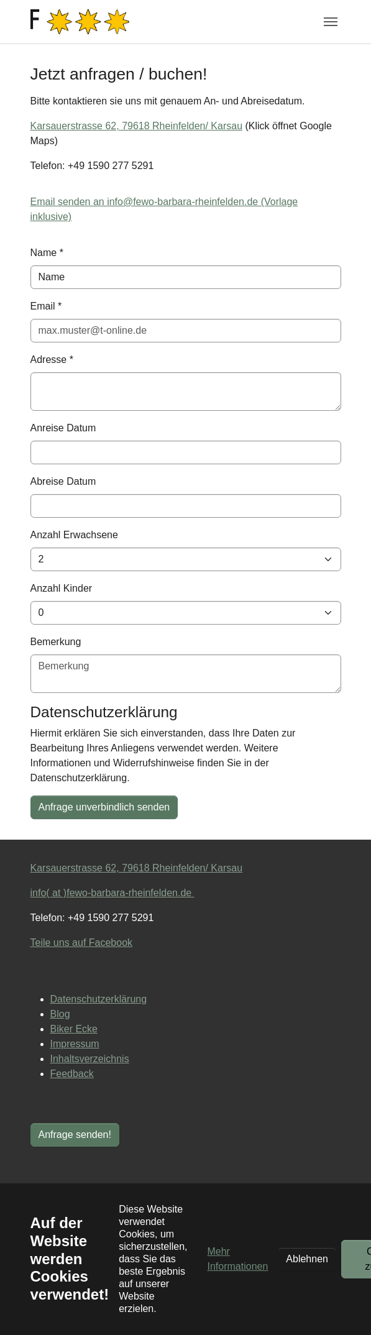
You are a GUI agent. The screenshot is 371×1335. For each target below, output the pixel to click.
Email (46, 306)
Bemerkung (55, 641)
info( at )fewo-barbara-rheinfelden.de (112, 893)
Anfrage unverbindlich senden (104, 807)
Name (46, 252)
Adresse (51, 359)
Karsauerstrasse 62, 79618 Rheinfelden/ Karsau (136, 126)
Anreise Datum (63, 428)
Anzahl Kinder (61, 588)
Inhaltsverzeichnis (89, 1058)
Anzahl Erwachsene (74, 535)
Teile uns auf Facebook (81, 942)
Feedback (72, 1073)
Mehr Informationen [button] (237, 1259)
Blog (60, 1014)
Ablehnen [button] (307, 1259)
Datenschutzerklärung (98, 999)
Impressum (74, 1044)
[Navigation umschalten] (330, 21)
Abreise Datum (63, 481)
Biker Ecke (74, 1029)
